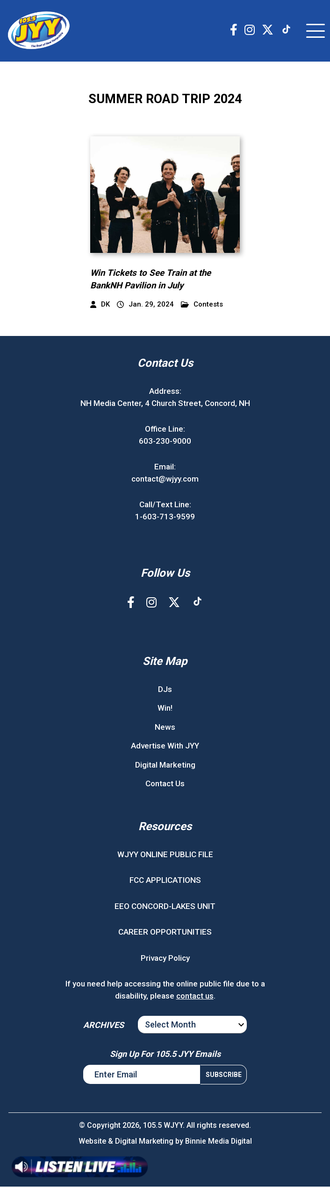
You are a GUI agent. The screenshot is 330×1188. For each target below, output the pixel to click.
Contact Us (165, 785)
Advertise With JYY (165, 747)
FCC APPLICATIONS (165, 881)
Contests (202, 305)
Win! (165, 709)
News (165, 728)
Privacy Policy (165, 959)
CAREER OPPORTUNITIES (165, 933)
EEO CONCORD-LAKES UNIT (165, 907)
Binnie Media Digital (218, 1142)
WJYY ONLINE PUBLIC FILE (165, 855)
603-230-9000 (165, 442)
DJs (165, 690)
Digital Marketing (165, 765)
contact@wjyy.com (165, 479)
